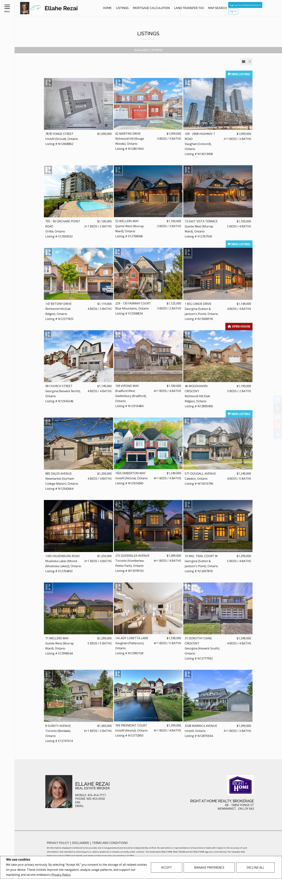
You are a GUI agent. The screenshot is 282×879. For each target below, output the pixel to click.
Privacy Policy (61, 874)
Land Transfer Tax (189, 8)
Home (107, 8)
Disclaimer (81, 843)
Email (79, 806)
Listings (122, 8)
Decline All (255, 867)
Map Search (217, 8)
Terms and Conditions (110, 843)
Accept (166, 867)
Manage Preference (209, 867)
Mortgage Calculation (151, 8)
